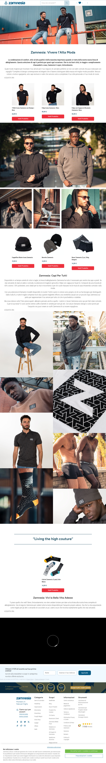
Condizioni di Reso (69, 722)
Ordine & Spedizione (69, 709)
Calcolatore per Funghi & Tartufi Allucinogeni (82, 710)
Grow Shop (37, 719)
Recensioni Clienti (54, 718)
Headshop (37, 703)
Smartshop (37, 713)
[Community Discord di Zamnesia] (25, 726)
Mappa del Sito (53, 743)
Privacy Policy (30, 679)
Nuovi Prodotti (53, 707)
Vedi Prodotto (23, 119)
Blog (50, 703)
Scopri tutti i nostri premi (80, 688)
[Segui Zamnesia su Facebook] (17, 722)
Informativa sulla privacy (54, 747)
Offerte (36, 726)
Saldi (35, 729)
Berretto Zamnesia (47, 257)
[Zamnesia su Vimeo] (25, 722)
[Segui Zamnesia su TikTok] (17, 726)
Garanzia (66, 731)
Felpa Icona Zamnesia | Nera (50, 108)
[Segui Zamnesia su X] (29, 722)
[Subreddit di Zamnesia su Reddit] (21, 726)
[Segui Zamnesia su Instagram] (21, 722)
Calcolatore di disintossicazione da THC (83, 702)
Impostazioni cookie (84, 756)
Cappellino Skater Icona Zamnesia (22, 257)
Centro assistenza (69, 700)
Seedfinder (52, 700)
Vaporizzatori (38, 707)
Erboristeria (37, 710)
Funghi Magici (38, 716)
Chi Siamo (52, 715)
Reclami (66, 734)
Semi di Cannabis (39, 700)
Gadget (36, 723)
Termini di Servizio (39, 679)
